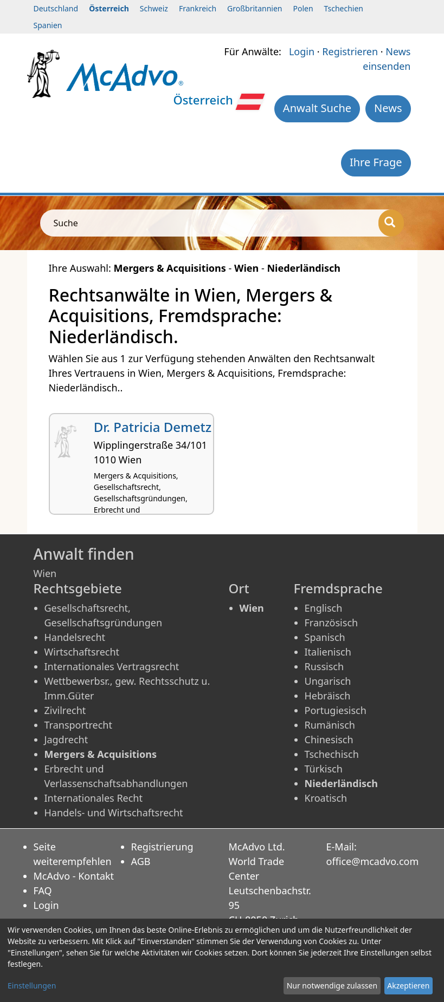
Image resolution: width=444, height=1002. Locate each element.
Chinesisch (329, 739)
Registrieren (350, 51)
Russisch (324, 666)
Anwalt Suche (317, 108)
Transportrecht (78, 724)
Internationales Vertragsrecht (111, 666)
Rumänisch (330, 724)
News (388, 108)
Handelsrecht (75, 637)
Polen (303, 8)
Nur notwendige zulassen (332, 985)
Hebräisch (328, 695)
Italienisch (328, 651)
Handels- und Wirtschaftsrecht (113, 812)
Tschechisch (332, 754)
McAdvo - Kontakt (74, 875)
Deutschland (56, 8)
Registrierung (162, 846)
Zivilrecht (65, 710)
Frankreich (197, 8)
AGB (141, 861)
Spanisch (325, 637)
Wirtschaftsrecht (82, 651)
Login (301, 51)
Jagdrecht (66, 739)
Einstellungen (32, 985)
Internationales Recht (93, 797)
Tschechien (343, 8)
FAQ (43, 890)
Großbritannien (254, 8)
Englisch (324, 607)
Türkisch (324, 768)
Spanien (48, 25)
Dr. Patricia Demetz (153, 427)
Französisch (331, 622)
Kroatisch (326, 797)
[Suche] (391, 223)
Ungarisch (328, 680)
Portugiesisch (335, 710)
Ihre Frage (376, 162)
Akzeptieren (408, 985)
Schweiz (154, 8)
